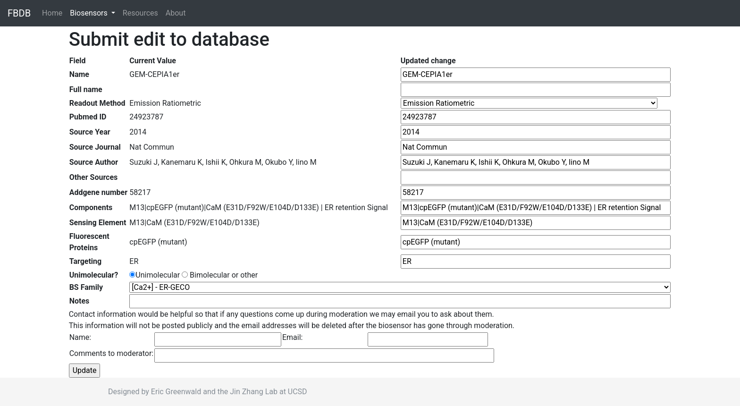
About (176, 12)
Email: (292, 337)
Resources (140, 12)
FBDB (19, 13)
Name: (80, 337)
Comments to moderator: (111, 353)
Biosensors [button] (89, 12)
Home (54, 12)
